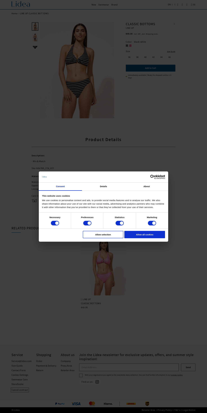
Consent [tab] (60, 186)
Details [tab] (103, 186)
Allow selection (103, 234)
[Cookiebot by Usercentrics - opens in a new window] (152, 177)
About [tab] (146, 186)
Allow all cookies (144, 234)
